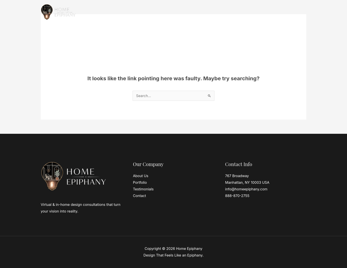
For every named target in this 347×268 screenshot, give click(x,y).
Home (196, 12)
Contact (281, 12)
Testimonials (257, 12)
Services (215, 12)
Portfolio (140, 182)
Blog (299, 12)
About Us (140, 176)
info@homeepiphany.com (246, 189)
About (235, 12)
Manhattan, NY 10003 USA (247, 182)
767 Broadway (237, 176)
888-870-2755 (237, 195)
